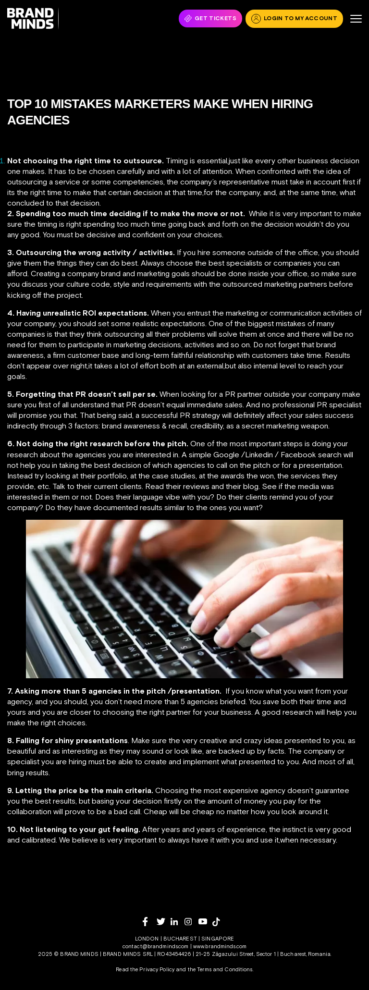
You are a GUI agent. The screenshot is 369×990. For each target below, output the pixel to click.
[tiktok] (219, 921)
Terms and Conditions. (225, 969)
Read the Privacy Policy (145, 969)
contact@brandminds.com (156, 946)
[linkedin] (177, 921)
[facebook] (150, 921)
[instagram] (191, 921)
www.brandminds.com (219, 946)
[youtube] (205, 921)
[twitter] (164, 921)
